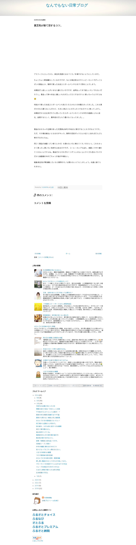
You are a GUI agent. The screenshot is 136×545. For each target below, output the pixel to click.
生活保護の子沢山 (42, 473)
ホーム (68, 254)
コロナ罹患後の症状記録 (44, 455)
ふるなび (38, 519)
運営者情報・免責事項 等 (92, 386)
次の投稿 (37, 254)
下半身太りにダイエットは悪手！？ (48, 412)
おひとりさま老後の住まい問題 (44, 326)
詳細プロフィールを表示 (50, 501)
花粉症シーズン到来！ (43, 444)
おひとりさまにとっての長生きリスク (55, 281)
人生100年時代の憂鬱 (50, 372)
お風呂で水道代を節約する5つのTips (55, 360)
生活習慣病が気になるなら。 (52, 270)
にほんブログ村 (37, 541)
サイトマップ (40, 386)
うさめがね (48, 498)
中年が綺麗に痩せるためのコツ (46, 447)
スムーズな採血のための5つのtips (47, 467)
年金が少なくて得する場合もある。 (55, 349)
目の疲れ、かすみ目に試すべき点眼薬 (48, 426)
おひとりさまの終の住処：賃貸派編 (48, 458)
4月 (37, 398)
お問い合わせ (53, 386)
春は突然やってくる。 (43, 432)
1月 (37, 476)
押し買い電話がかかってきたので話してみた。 (51, 461)
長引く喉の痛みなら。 (43, 429)
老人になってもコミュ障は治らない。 (48, 449)
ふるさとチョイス (43, 515)
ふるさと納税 (41, 531)
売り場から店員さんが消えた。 (46, 423)
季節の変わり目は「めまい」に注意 (48, 409)
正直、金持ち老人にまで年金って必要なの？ (58, 293)
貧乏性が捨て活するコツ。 (45, 438)
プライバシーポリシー (71, 386)
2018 (37, 488)
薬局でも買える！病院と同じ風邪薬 (48, 418)
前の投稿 (98, 254)
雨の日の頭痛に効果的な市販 (52, 338)
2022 (37, 483)
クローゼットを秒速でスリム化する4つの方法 (51, 464)
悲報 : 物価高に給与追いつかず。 (47, 441)
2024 (37, 395)
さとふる (38, 523)
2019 (37, 486)
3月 (37, 401)
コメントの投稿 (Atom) (46, 257)
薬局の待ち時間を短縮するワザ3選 (47, 415)
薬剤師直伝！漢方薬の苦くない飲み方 (55, 315)
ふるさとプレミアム (45, 527)
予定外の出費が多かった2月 (45, 406)
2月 (37, 403)
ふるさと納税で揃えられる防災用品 (48, 470)
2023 (37, 480)
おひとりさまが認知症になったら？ (48, 421)
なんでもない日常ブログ (67, 5)
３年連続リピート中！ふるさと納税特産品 (57, 304)
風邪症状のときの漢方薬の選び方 (47, 435)
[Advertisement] (68, 45)
